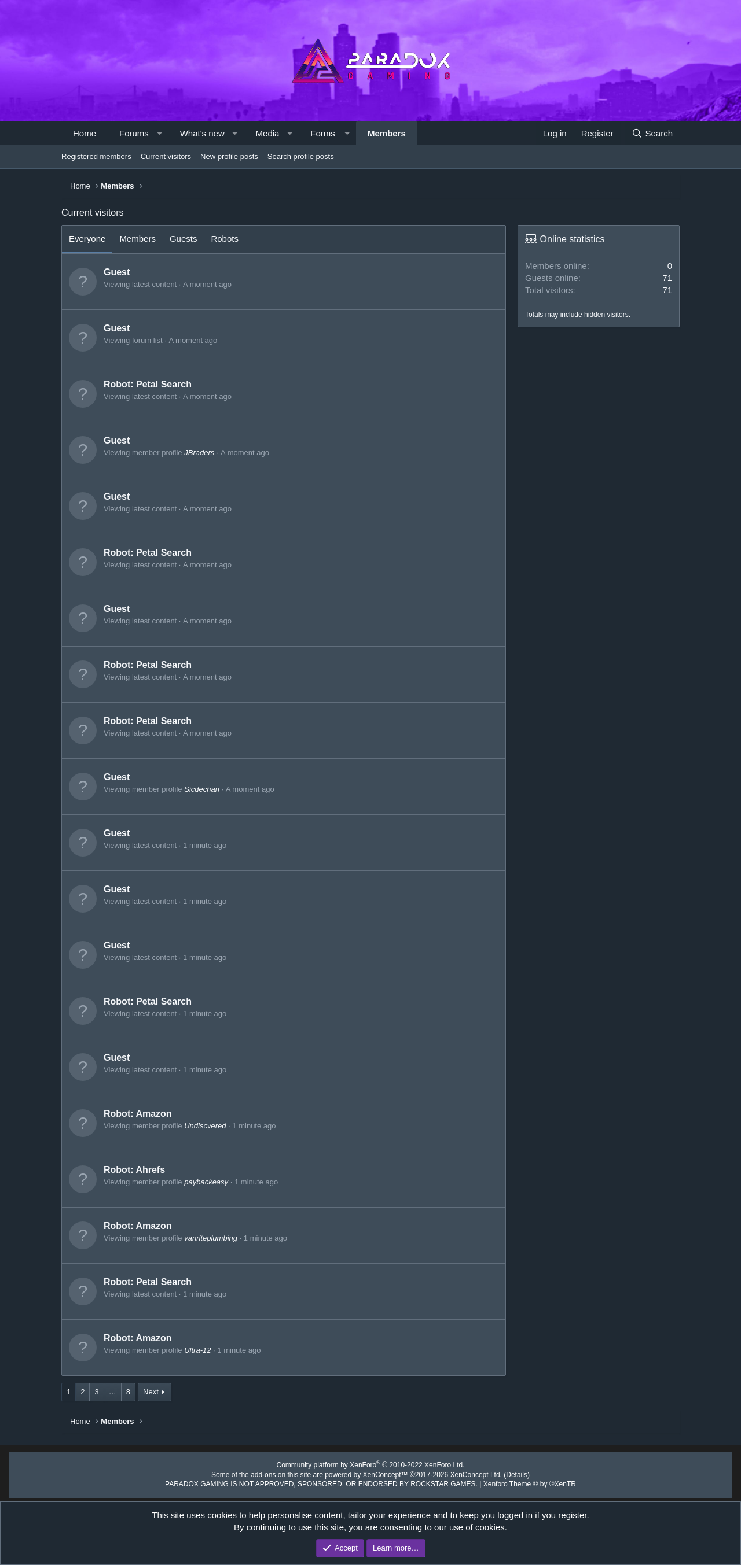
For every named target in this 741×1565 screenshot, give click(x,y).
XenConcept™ (384, 1473)
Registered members (96, 156)
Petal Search (164, 384)
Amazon (153, 1114)
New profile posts (229, 156)
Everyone (87, 238)
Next (151, 1391)
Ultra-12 (197, 1350)
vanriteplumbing (210, 1238)
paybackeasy (206, 1182)
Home (84, 133)
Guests (183, 238)
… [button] (112, 1391)
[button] (159, 133)
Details (505, 1473)
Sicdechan (201, 789)
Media (268, 133)
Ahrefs (150, 1170)
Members (387, 133)
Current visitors (166, 156)
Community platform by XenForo (370, 1464)
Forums (134, 133)
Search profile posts (300, 156)
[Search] (652, 133)
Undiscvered (205, 1125)
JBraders (199, 452)
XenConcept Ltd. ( (469, 1473)
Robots (225, 238)
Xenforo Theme (516, 1482)
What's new (202, 133)
